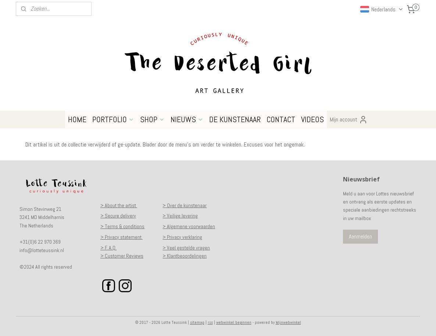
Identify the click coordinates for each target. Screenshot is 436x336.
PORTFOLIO (113, 119)
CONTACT (281, 119)
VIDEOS (312, 119)
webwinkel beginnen (233, 322)
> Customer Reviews (121, 255)
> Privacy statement (121, 237)
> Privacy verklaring (182, 237)
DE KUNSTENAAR (235, 119)
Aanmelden (360, 236)
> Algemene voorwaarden (188, 226)
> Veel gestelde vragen (186, 247)
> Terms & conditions (122, 226)
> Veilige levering (180, 215)
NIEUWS (187, 119)
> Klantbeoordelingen (184, 255)
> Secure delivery (118, 215)
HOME (77, 119)
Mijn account (349, 119)
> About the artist (118, 205)
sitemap (197, 322)
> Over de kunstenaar (184, 205)
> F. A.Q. (108, 247)
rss (210, 322)
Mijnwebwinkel (288, 322)
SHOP (152, 119)
